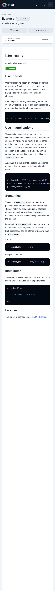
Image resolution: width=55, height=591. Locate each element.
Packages (6, 14)
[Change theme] (36, 4)
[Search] (43, 4)
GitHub (8, 467)
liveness (8, 18)
